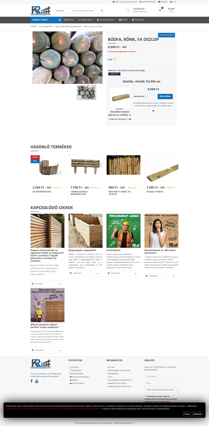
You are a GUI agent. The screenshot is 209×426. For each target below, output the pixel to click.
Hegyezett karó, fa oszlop (119, 193)
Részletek (197, 414)
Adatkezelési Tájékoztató (119, 380)
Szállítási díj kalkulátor (124, 1)
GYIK (174, 1)
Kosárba (165, 96)
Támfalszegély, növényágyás (79, 193)
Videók (123, 19)
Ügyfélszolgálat (106, 19)
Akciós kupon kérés (79, 377)
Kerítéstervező (149, 1)
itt (186, 406)
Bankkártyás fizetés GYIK (119, 386)
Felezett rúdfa (155, 192)
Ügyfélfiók (139, 9)
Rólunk (111, 367)
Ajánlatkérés (86, 19)
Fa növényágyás (42, 192)
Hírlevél (164, 1)
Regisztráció (143, 12)
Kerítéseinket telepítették (119, 370)
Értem (187, 414)
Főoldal (69, 19)
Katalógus (138, 19)
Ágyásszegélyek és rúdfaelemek (68, 26)
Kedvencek (76, 370)
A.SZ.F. (110, 377)
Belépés (135, 12)
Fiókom (74, 367)
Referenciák (113, 373)
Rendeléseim (76, 373)
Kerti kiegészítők (46, 26)
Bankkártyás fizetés (117, 383)
